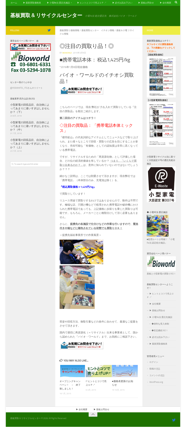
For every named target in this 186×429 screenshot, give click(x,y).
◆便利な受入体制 (160, 325)
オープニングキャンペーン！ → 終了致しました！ (71, 386)
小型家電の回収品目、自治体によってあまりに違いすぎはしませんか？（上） (29, 145)
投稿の (154, 370)
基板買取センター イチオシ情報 (100, 31)
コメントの (156, 377)
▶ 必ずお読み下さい (121, 3)
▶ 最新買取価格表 (30, 3)
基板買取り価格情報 (70, 31)
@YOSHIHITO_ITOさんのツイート (26, 89)
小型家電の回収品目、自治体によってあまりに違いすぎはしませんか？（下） (29, 110)
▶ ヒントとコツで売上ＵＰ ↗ (91, 3)
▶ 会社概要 (163, 3)
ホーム (13, 3)
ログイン (153, 363)
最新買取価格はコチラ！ (159, 42)
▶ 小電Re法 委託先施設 (56, 3)
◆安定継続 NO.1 (159, 332)
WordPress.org (156, 383)
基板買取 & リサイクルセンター (53, 17)
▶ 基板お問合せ (144, 3)
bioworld (67, 54)
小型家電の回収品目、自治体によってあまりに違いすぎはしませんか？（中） (29, 127)
